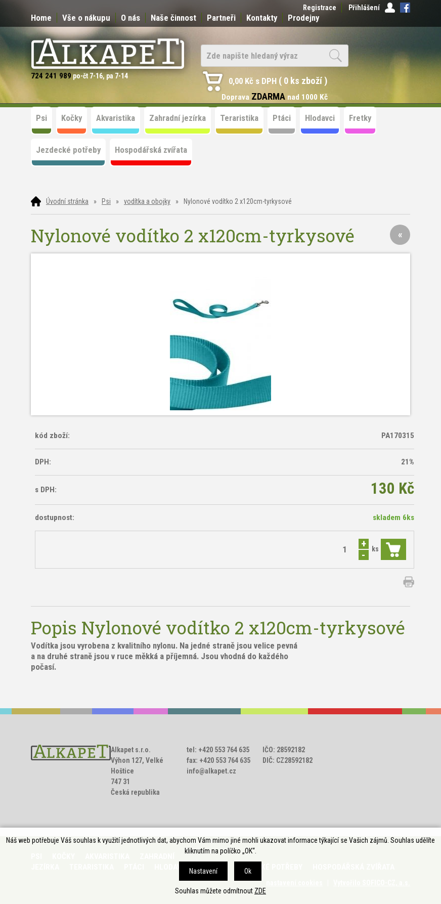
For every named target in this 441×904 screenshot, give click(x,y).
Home (41, 18)
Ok (247, 871)
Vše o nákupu (86, 18)
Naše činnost (173, 18)
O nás (130, 18)
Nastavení (203, 871)
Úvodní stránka (67, 201)
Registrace (319, 8)
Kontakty (261, 18)
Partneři (221, 18)
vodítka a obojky (147, 201)
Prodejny (303, 18)
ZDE (260, 891)
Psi (106, 201)
